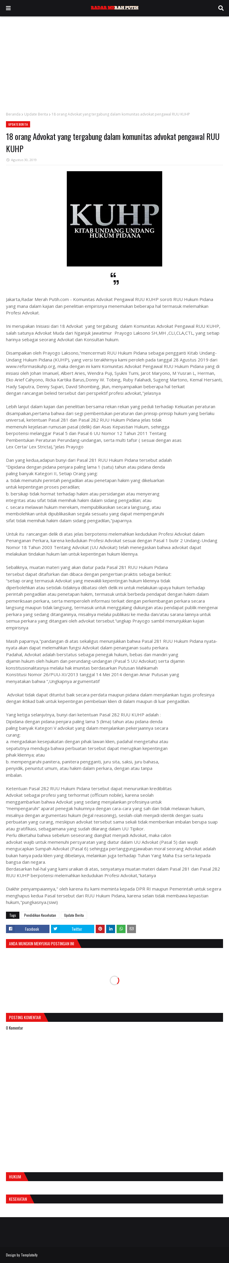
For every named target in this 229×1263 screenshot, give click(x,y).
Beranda (13, 114)
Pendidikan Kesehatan (40, 915)
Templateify (29, 1254)
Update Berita (36, 114)
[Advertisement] (114, 61)
